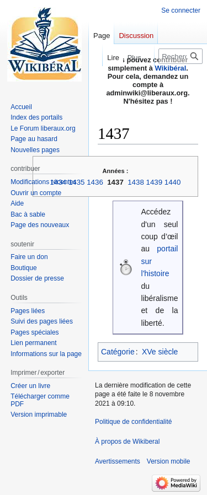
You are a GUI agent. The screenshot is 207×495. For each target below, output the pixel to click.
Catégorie (118, 351)
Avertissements (117, 461)
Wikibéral (171, 68)
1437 (115, 182)
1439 (154, 182)
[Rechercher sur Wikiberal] (180, 56)
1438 (136, 182)
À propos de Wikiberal (127, 441)
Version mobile (168, 461)
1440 (172, 182)
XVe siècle (160, 351)
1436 (95, 182)
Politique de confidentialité (133, 422)
